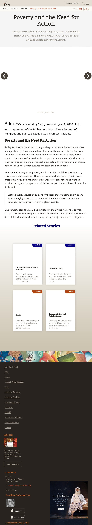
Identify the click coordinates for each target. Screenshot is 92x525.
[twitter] (2, 115)
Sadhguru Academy (12, 397)
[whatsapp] (3, 106)
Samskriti (9, 407)
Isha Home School (12, 402)
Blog (6, 372)
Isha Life (8, 412)
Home (5, 8)
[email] (2, 124)
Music (7, 377)
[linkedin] (2, 120)
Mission (24, 8)
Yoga (7, 387)
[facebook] (3, 111)
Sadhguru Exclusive (12, 392)
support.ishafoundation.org (19, 485)
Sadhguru (14, 8)
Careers (8, 427)
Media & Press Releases (14, 382)
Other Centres (11, 490)
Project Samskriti (12, 422)
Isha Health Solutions (13, 417)
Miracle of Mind (11, 367)
